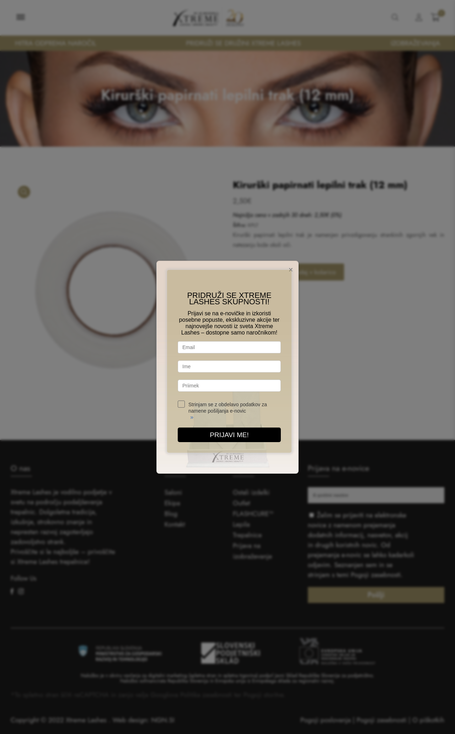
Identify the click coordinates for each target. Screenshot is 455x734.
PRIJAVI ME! (229, 435)
